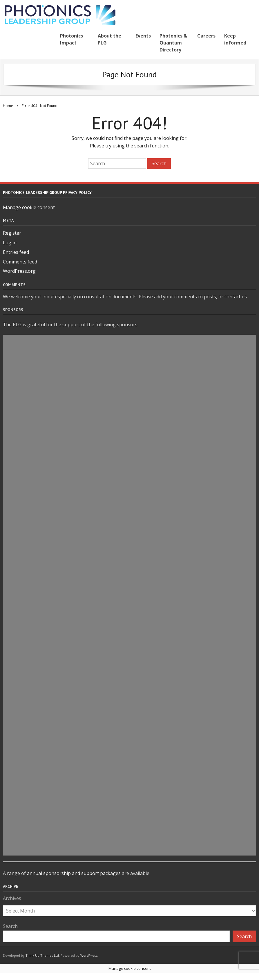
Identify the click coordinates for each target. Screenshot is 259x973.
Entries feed (16, 252)
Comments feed (20, 262)
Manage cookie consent (29, 207)
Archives (12, 898)
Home (8, 105)
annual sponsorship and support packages (74, 873)
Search (10, 926)
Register (12, 233)
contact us (235, 296)
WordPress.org (19, 271)
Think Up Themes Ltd (42, 955)
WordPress (88, 955)
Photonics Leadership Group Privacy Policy (47, 192)
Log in (10, 242)
